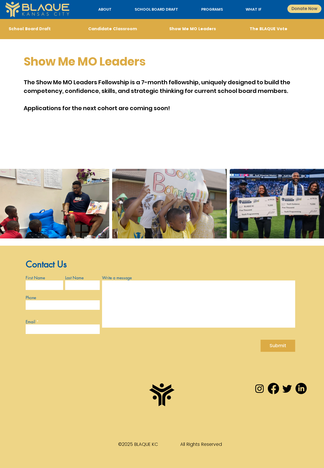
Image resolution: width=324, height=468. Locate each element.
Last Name (74, 278)
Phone (31, 298)
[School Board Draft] (41, 29)
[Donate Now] (304, 9)
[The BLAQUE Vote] (282, 29)
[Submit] (278, 346)
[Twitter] (287, 388)
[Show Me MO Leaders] (201, 29)
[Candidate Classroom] (120, 29)
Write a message (117, 278)
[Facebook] (273, 388)
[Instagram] (259, 388)
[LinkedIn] (301, 388)
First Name (35, 278)
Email (30, 322)
